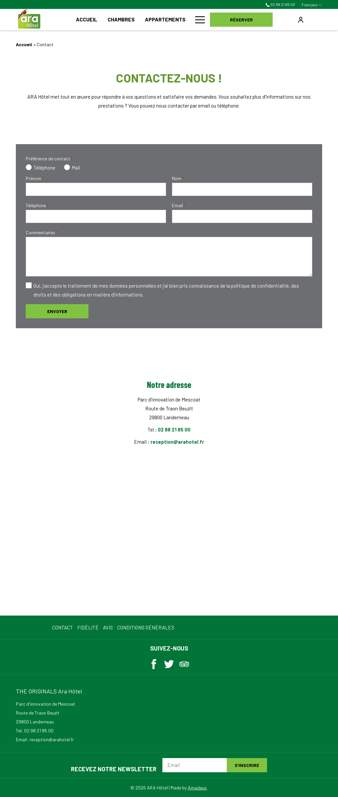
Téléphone (37, 205)
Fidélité (88, 627)
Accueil (24, 44)
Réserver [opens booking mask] (241, 19)
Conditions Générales (145, 627)
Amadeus (197, 787)
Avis (108, 627)
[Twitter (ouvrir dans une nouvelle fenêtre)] (169, 662)
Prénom (35, 178)
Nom (178, 178)
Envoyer (57, 311)
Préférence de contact (49, 158)
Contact (62, 627)
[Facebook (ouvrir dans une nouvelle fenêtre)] (154, 662)
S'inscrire (247, 765)
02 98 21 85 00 (280, 4)
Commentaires (42, 232)
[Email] (194, 765)
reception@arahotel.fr (177, 442)
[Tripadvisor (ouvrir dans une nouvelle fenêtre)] (184, 662)
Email (179, 205)
